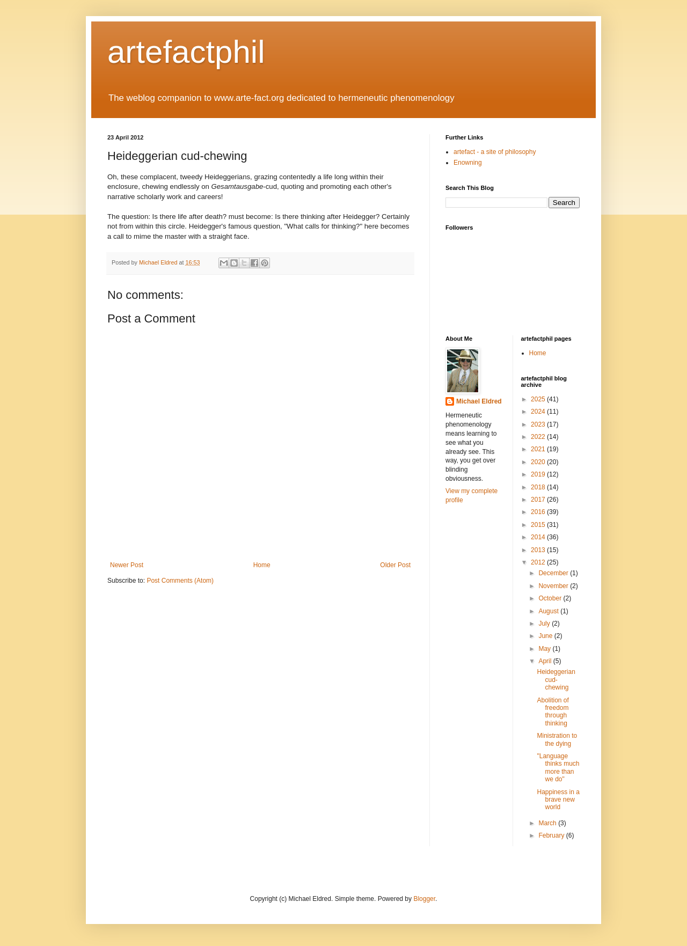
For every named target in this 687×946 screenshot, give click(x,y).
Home (262, 565)
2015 (539, 525)
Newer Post (126, 565)
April (545, 661)
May (545, 648)
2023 (539, 424)
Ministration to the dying (557, 739)
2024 (539, 411)
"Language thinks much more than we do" (558, 767)
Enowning (468, 162)
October (550, 598)
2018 (539, 487)
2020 (539, 462)
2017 (539, 499)
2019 (539, 474)
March (548, 823)
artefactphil (186, 52)
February (552, 835)
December (554, 573)
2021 (539, 449)
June (546, 636)
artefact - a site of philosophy (495, 152)
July (545, 623)
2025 (539, 399)
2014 (539, 537)
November (554, 586)
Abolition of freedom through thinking (552, 711)
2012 (539, 562)
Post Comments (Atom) (180, 580)
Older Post (395, 565)
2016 (539, 512)
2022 (539, 437)
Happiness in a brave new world (558, 799)
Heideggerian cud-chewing (556, 679)
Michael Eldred (479, 401)
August (549, 611)
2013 (539, 550)
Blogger (424, 899)
